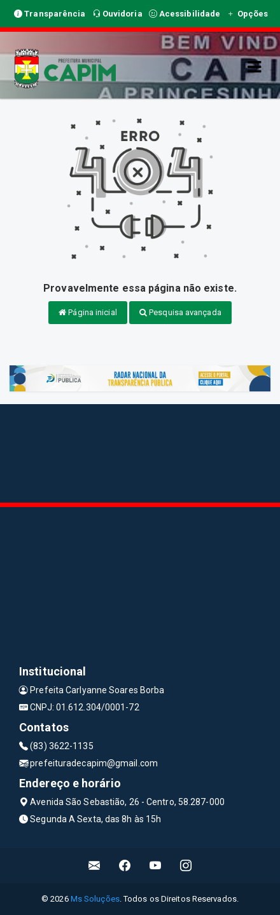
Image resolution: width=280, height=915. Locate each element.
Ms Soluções (95, 899)
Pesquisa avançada (180, 312)
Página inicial (88, 312)
